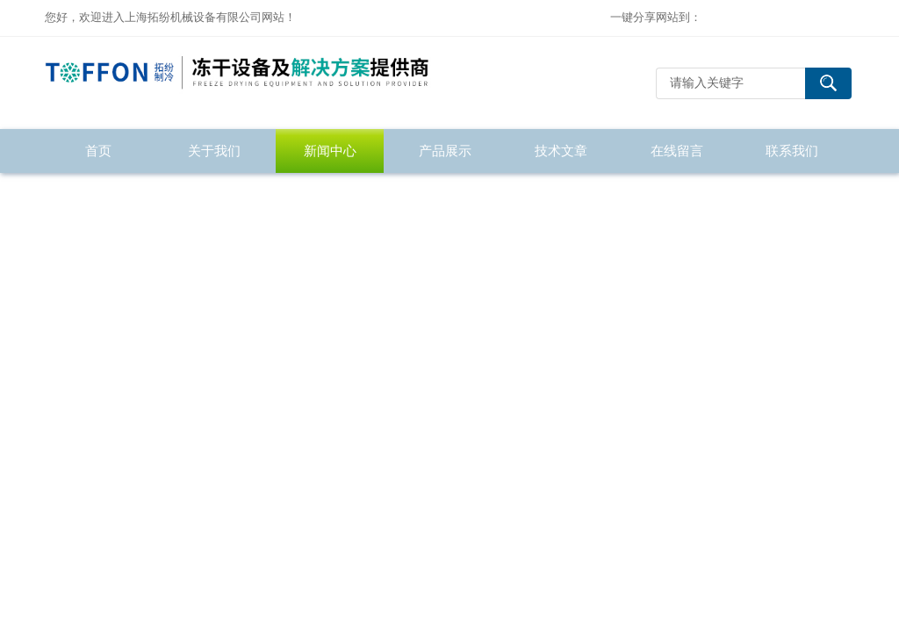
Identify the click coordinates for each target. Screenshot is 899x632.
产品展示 (445, 150)
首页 (98, 150)
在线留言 (677, 150)
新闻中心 (330, 150)
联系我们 (792, 150)
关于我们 (214, 150)
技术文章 (561, 150)
